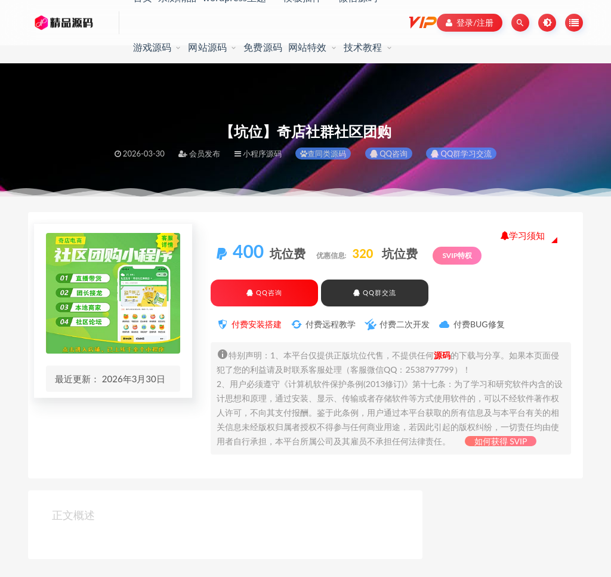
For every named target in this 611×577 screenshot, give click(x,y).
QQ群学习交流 (461, 153)
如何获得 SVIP (500, 441)
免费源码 (262, 47)
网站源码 (207, 47)
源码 (442, 355)
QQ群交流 (374, 292)
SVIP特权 (457, 255)
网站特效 (307, 47)
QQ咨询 (389, 153)
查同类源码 (323, 153)
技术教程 (363, 47)
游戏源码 (152, 47)
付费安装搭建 (257, 324)
